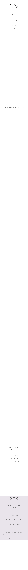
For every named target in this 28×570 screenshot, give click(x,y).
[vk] (11, 498)
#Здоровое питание (14, 452)
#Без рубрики (14, 461)
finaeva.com (5, 534)
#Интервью (14, 458)
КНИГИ (14, 25)
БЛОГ (14, 17)
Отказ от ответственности (14, 524)
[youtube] (14, 498)
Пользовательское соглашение (14, 519)
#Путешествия (14, 455)
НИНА (14, 15)
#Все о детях (15, 450)
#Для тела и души (14, 447)
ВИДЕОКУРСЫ (14, 23)
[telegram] (17, 498)
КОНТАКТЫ (14, 28)
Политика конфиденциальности (14, 522)
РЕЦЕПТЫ (14, 20)
